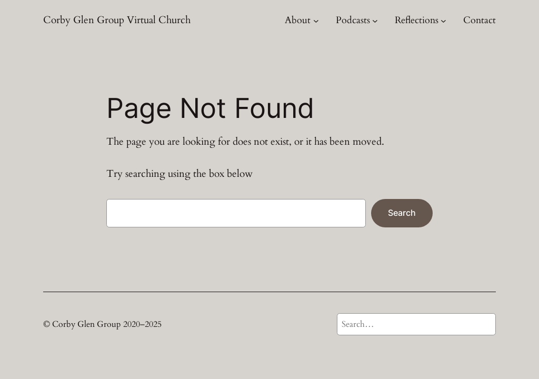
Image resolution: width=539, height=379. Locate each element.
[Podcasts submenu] (375, 20)
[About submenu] (316, 20)
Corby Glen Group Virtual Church (117, 20)
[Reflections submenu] (443, 20)
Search (402, 212)
